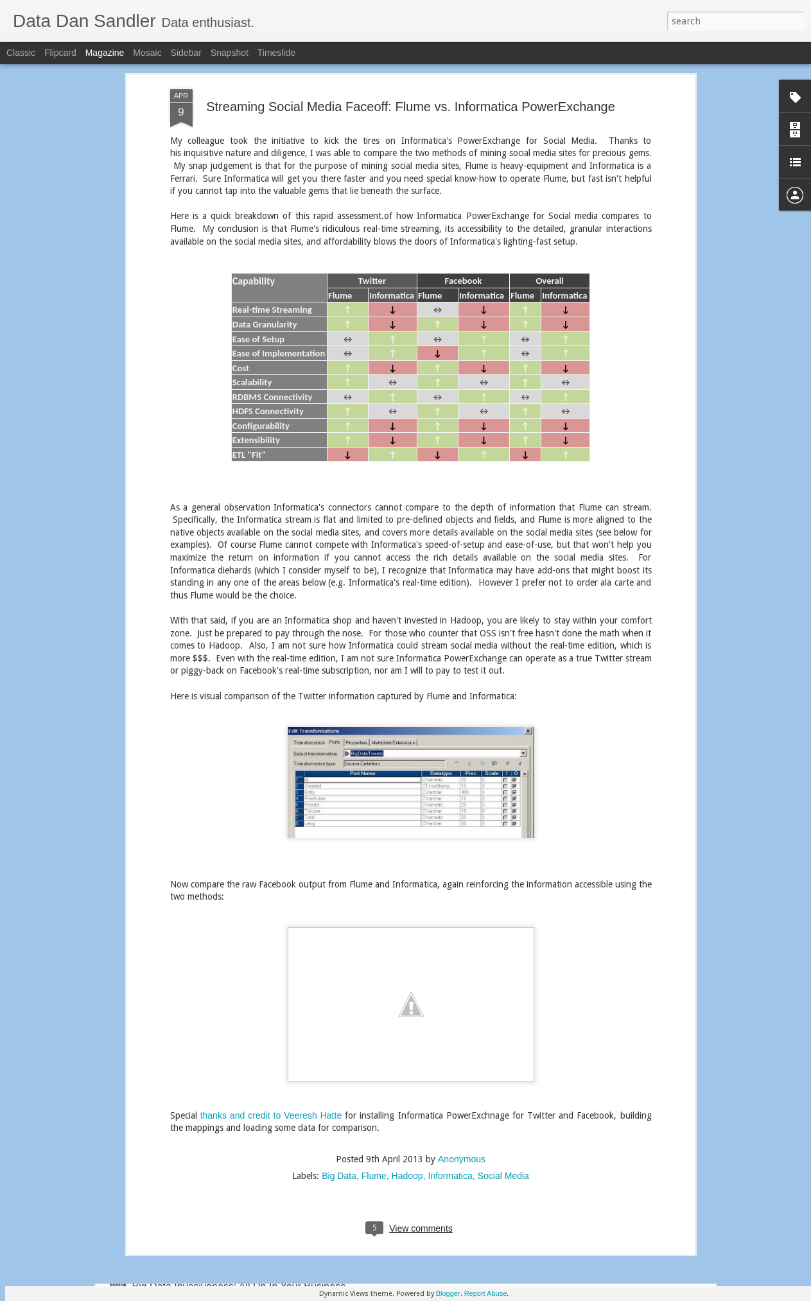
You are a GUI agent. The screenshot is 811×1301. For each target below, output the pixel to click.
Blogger (448, 1293)
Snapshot (230, 53)
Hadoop (407, 998)
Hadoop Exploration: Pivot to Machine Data (374, 1140)
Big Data (339, 998)
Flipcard (60, 53)
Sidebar (186, 53)
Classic (20, 53)
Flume (374, 998)
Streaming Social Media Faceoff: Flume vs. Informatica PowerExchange (374, 1001)
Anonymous (461, 982)
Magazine (105, 53)
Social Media (503, 998)
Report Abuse (485, 1293)
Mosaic (147, 53)
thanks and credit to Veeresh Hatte (271, 938)
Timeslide (276, 53)
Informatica (450, 998)
